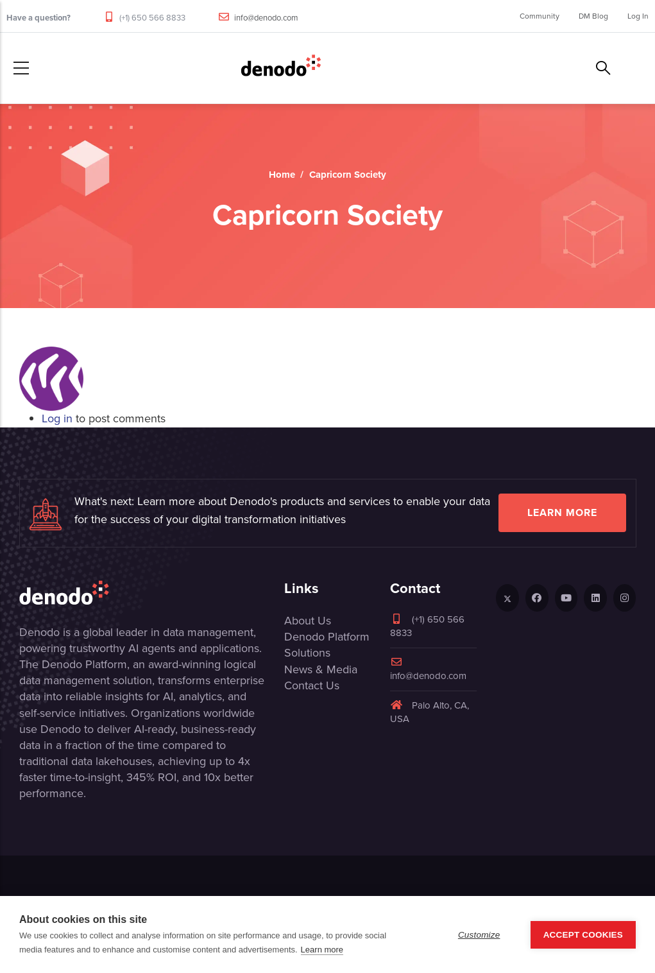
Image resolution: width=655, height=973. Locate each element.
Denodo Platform (327, 636)
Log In (638, 16)
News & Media (320, 669)
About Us (307, 620)
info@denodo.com (266, 18)
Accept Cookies (583, 935)
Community (539, 16)
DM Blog (593, 16)
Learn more (562, 512)
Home (282, 175)
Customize (479, 935)
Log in (57, 418)
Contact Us (311, 685)
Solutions (307, 652)
